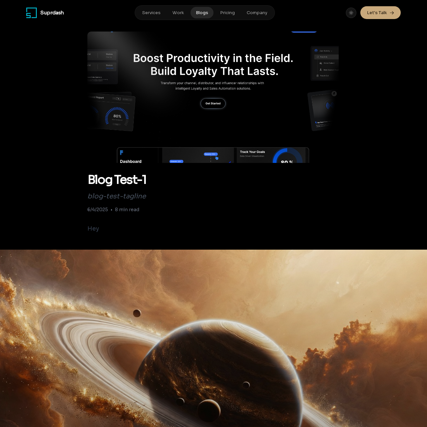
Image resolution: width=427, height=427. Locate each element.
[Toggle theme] (351, 13)
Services (151, 12)
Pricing (227, 12)
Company (257, 12)
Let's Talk (380, 12)
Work (178, 12)
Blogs (202, 12)
